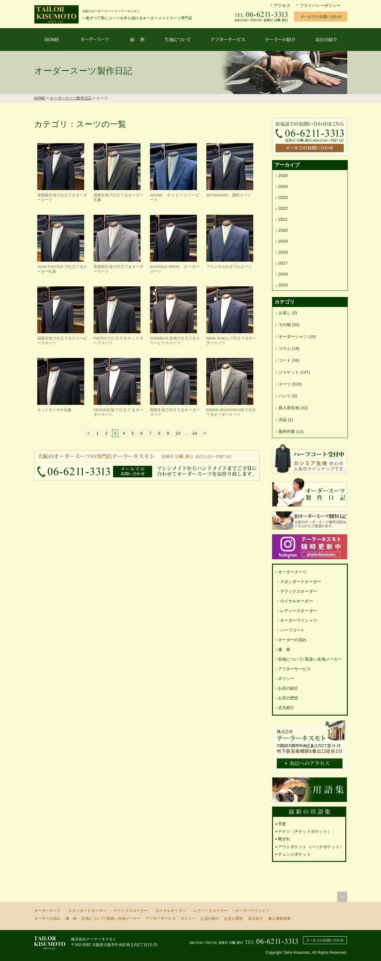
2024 (283, 186)
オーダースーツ (292, 572)
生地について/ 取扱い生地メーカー (310, 659)
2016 (283, 274)
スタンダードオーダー (301, 581)
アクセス (282, 5)
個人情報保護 (279, 918)
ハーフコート (292, 630)
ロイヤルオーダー (296, 601)
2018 (283, 252)
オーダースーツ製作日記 (71, 98)
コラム (285, 348)
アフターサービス (294, 669)
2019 (283, 241)
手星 (282, 824)
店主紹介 (286, 707)
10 (178, 433)
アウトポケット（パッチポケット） (311, 846)
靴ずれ (284, 839)
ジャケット (289, 372)
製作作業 (287, 431)
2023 (283, 197)
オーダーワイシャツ (298, 620)
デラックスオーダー (298, 591)
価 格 (284, 649)
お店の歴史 (288, 698)
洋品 (283, 419)
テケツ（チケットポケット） (305, 831)
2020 (283, 230)
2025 (283, 175)
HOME (40, 98)
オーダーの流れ (292, 639)
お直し (285, 312)
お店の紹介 (288, 688)
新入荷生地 (289, 407)
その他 (285, 324)
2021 (283, 219)
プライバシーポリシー (320, 5)
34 (194, 433)
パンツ (285, 396)
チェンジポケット (294, 854)
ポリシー (286, 678)
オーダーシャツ (293, 336)
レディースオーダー (298, 610)
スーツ (285, 384)
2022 (283, 208)
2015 (283, 285)
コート (285, 360)
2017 (283, 263)
